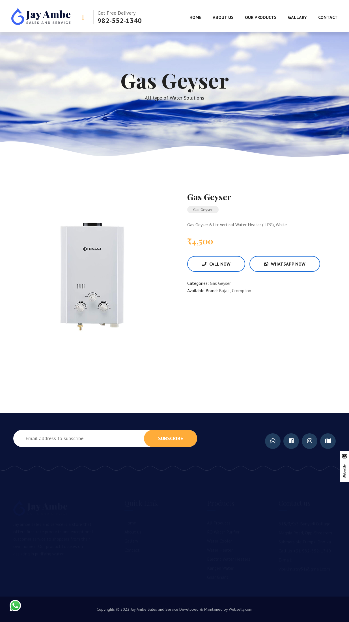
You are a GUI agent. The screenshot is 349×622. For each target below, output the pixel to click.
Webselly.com (240, 609)
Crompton (241, 290)
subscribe (170, 438)
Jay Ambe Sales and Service (154, 609)
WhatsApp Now (284, 264)
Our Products (261, 17)
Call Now (216, 264)
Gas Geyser (220, 283)
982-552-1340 (120, 20)
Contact (328, 17)
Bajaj (224, 290)
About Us (223, 17)
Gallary (297, 17)
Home (195, 17)
